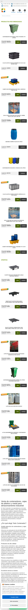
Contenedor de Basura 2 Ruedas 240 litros (14, 167)
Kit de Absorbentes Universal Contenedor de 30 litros (14, 433)
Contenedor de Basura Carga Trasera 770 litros (14, 37)
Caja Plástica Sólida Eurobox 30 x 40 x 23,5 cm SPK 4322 (14, 63)
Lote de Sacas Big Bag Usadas (14, 406)
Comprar (24, 42)
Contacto (13, 11)
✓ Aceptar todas (14, 597)
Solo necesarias (14, 601)
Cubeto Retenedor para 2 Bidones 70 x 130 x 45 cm (14, 247)
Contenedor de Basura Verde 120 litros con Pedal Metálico (14, 380)
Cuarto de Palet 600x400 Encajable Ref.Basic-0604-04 (14, 276)
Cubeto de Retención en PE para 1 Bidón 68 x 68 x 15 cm (14, 90)
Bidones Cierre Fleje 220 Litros (14, 141)
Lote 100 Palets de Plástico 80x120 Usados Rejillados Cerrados (14, 459)
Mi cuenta (19, 11)
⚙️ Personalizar (14, 605)
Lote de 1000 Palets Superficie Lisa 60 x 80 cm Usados (14, 485)
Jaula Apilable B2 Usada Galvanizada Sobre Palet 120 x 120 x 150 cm (14, 221)
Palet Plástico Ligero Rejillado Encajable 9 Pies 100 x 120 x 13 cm (14, 328)
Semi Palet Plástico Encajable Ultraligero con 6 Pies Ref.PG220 (14, 302)
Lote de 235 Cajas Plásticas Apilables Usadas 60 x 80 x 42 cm (14, 354)
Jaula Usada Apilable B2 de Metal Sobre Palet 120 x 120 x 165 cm (14, 116)
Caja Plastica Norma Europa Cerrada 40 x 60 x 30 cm (14, 195)
